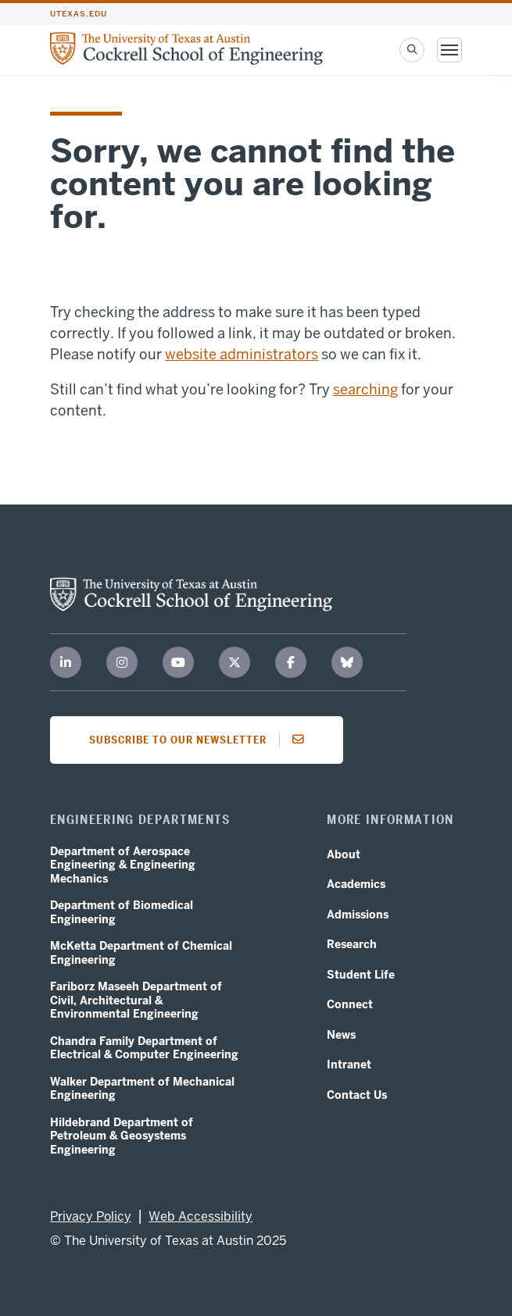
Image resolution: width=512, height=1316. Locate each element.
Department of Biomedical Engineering (121, 912)
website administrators (241, 354)
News (341, 1035)
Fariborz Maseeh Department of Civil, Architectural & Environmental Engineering (136, 1000)
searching (365, 389)
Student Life (361, 975)
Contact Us (357, 1095)
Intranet (349, 1065)
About (343, 854)
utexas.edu (78, 14)
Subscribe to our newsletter (201, 740)
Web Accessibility (200, 1217)
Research (352, 944)
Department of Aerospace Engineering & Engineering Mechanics (122, 865)
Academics (356, 884)
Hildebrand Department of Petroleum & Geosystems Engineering (121, 1136)
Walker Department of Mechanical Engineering (142, 1089)
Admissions (357, 915)
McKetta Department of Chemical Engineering (141, 953)
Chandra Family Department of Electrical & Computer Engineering (144, 1048)
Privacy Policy (90, 1217)
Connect (350, 1004)
